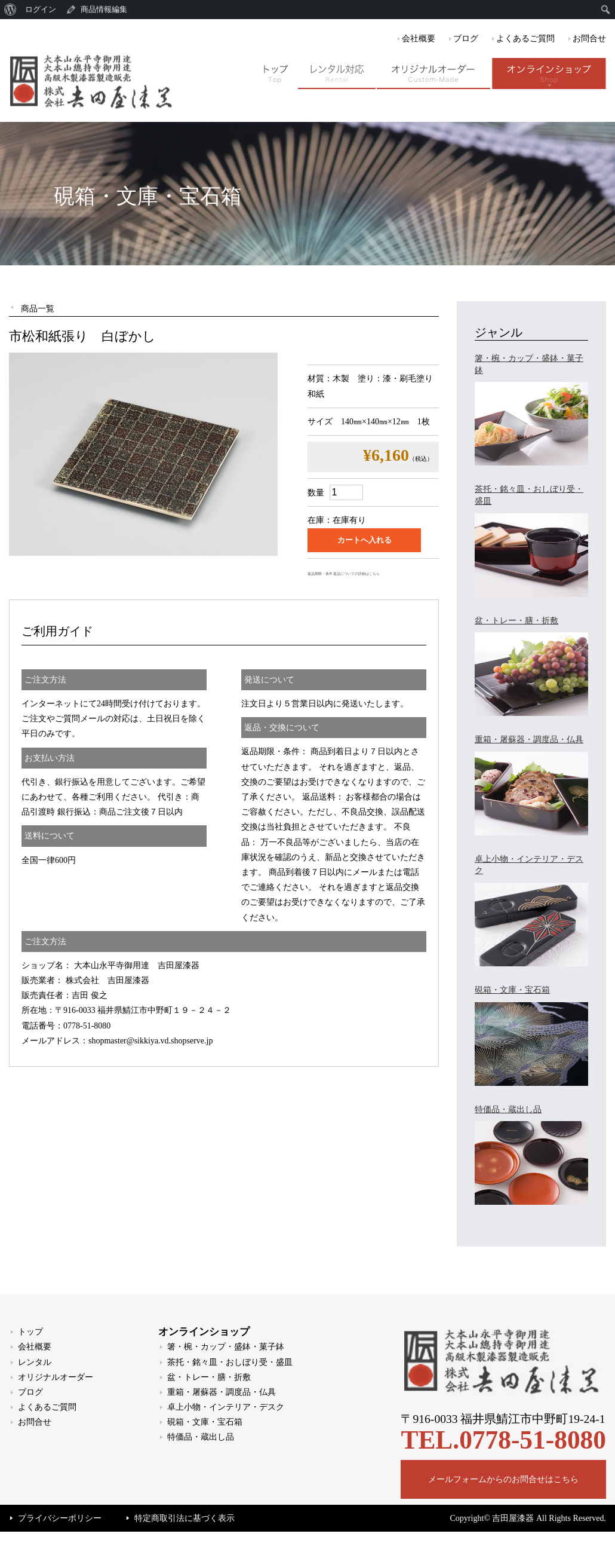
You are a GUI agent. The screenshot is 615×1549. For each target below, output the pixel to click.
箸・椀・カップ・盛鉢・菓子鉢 (225, 1346)
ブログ (465, 38)
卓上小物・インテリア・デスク (225, 1407)
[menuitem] (10, 9)
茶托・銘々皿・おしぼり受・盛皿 (230, 1362)
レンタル (34, 1362)
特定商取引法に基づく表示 (184, 1518)
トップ (30, 1331)
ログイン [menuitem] (40, 9)
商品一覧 (37, 308)
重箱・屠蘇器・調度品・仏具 (221, 1392)
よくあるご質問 (525, 38)
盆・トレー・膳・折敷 (209, 1377)
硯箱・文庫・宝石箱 (204, 1422)
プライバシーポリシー (60, 1518)
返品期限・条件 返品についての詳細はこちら (344, 573)
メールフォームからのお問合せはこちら (503, 1479)
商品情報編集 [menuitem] (104, 9)
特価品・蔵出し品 (200, 1436)
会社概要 (418, 38)
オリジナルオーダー (55, 1377)
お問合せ (589, 38)
